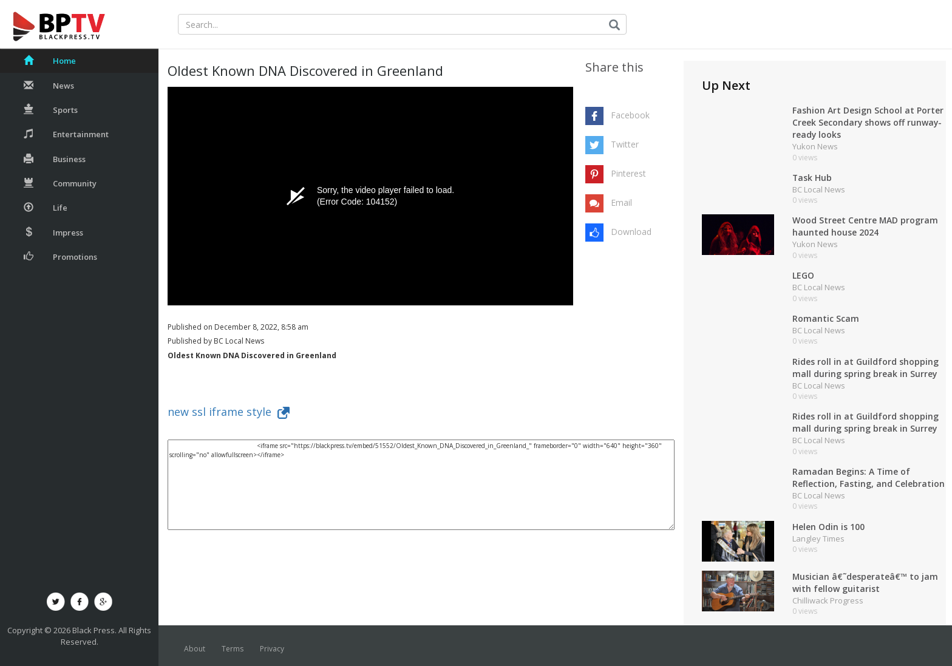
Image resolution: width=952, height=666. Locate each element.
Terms (232, 649)
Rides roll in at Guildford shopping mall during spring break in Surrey (865, 367)
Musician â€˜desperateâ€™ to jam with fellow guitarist (865, 582)
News (49, 85)
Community (60, 183)
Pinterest (628, 173)
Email (621, 202)
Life (45, 207)
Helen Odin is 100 (828, 526)
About (194, 649)
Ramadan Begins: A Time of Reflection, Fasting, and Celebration (868, 477)
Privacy (272, 649)
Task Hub (812, 177)
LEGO (803, 275)
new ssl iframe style (229, 411)
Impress (53, 232)
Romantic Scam (825, 318)
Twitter (625, 144)
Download (631, 231)
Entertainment (66, 134)
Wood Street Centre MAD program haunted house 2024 (865, 226)
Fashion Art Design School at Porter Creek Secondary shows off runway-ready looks (867, 122)
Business (55, 159)
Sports (51, 109)
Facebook (630, 115)
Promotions (60, 256)
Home (50, 60)
